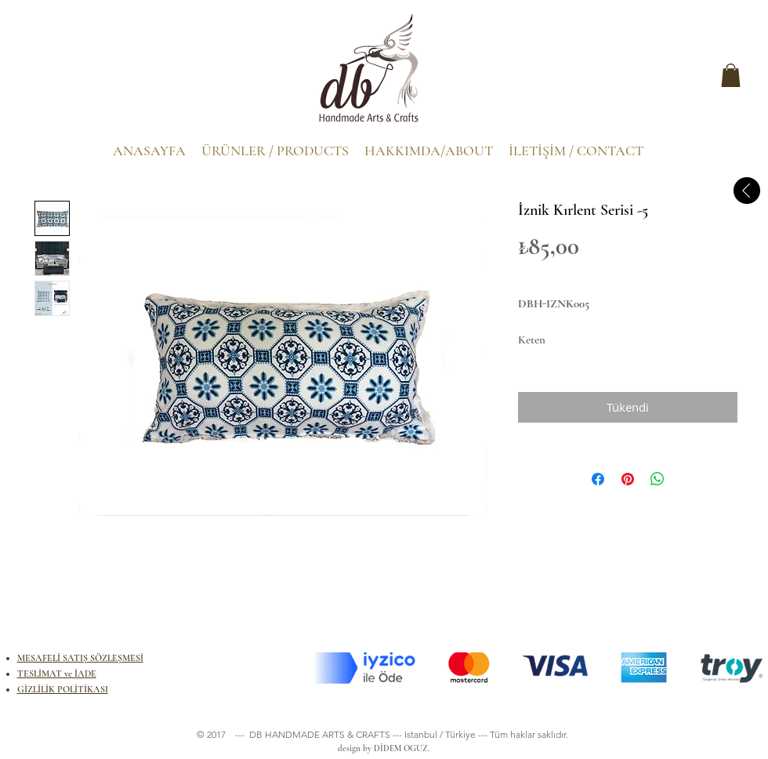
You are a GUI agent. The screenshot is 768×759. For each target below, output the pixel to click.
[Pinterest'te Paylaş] (627, 479)
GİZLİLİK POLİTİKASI (62, 689)
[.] (50, 79)
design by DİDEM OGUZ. (381, 748)
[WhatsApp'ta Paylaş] (657, 479)
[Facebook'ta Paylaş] (598, 479)
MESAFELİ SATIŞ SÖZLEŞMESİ (80, 657)
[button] (731, 75)
